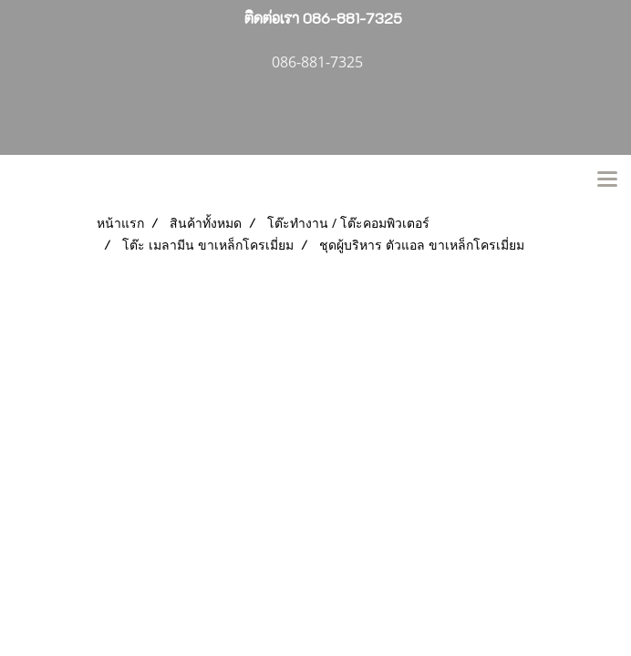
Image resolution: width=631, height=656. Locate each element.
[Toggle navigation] (607, 180)
